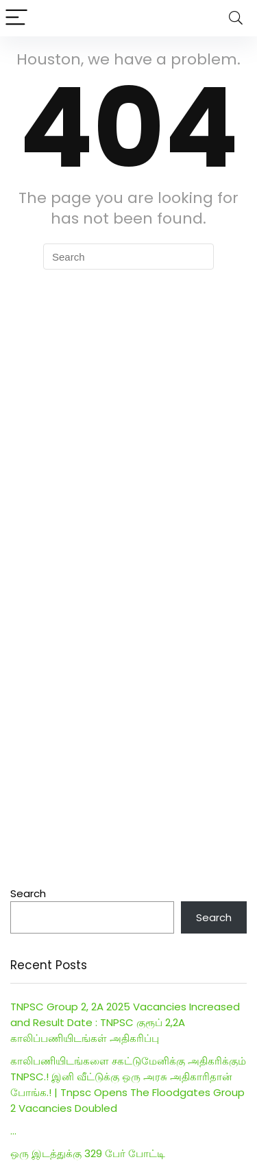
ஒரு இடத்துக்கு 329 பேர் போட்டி (87, 1153)
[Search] (235, 18)
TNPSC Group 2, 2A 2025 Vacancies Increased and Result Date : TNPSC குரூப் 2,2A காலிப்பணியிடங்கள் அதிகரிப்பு (125, 1022)
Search (28, 893)
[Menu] (16, 18)
